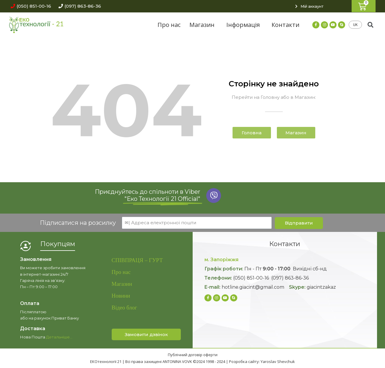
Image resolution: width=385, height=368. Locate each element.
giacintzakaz (321, 287)
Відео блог (124, 307)
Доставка (32, 328)
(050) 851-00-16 (251, 278)
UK (355, 24)
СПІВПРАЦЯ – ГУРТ (137, 260)
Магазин (203, 25)
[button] (29, 6)
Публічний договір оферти (192, 354)
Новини (121, 296)
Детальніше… (59, 337)
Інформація (244, 25)
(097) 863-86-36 (290, 278)
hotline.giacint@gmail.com (253, 287)
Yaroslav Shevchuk (278, 361)
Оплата (29, 303)
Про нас (169, 25)
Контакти (285, 25)
